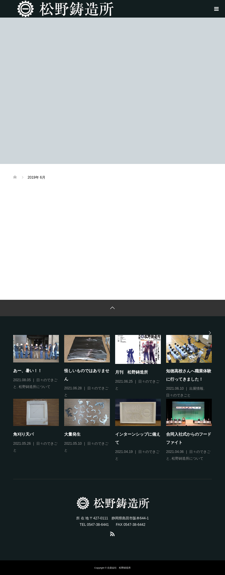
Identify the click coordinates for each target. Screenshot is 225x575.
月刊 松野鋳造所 (131, 372)
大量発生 (72, 434)
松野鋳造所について (34, 387)
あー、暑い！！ (27, 370)
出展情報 (196, 388)
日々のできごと (178, 395)
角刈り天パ (23, 434)
